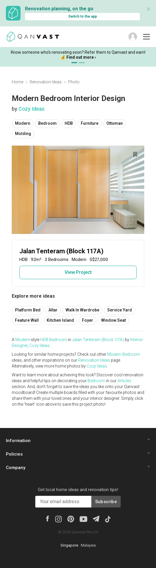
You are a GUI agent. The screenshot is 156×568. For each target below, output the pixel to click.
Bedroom (47, 123)
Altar (53, 310)
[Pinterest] (70, 519)
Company (15, 467)
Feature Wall (27, 320)
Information (18, 440)
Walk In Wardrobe (82, 310)
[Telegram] (96, 518)
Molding (23, 133)
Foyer (87, 320)
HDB (69, 123)
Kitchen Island (60, 320)
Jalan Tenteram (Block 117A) (98, 339)
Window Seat (113, 320)
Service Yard (119, 310)
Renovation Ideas (46, 82)
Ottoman (114, 123)
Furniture (89, 123)
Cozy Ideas (32, 109)
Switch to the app (82, 16)
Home (17, 82)
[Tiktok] (107, 519)
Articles (124, 380)
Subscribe (106, 501)
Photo (74, 82)
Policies (14, 454)
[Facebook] (47, 518)
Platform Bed (28, 310)
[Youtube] (83, 519)
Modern (22, 123)
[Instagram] (58, 519)
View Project (78, 272)
